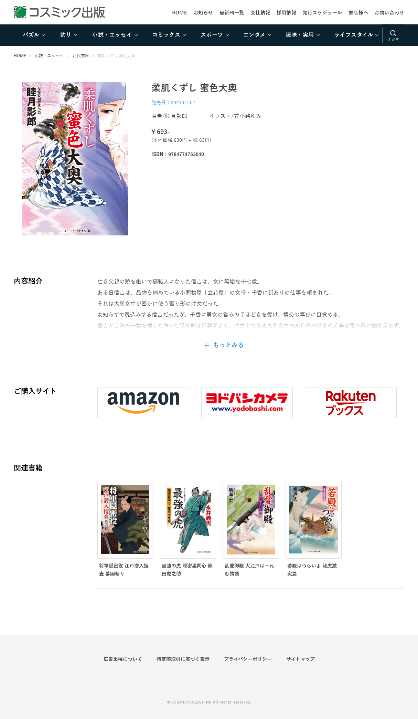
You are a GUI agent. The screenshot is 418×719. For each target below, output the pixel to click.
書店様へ (358, 12)
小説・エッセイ (112, 35)
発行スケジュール (322, 12)
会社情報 (260, 12)
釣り (66, 35)
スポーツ (212, 35)
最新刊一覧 (231, 12)
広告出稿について (123, 659)
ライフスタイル (353, 35)
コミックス (166, 35)
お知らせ (203, 12)
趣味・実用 (300, 35)
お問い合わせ (389, 12)
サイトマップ (300, 659)
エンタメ (254, 35)
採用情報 (287, 12)
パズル (31, 35)
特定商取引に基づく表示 (183, 659)
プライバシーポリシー (248, 659)
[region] (209, 35)
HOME (179, 12)
